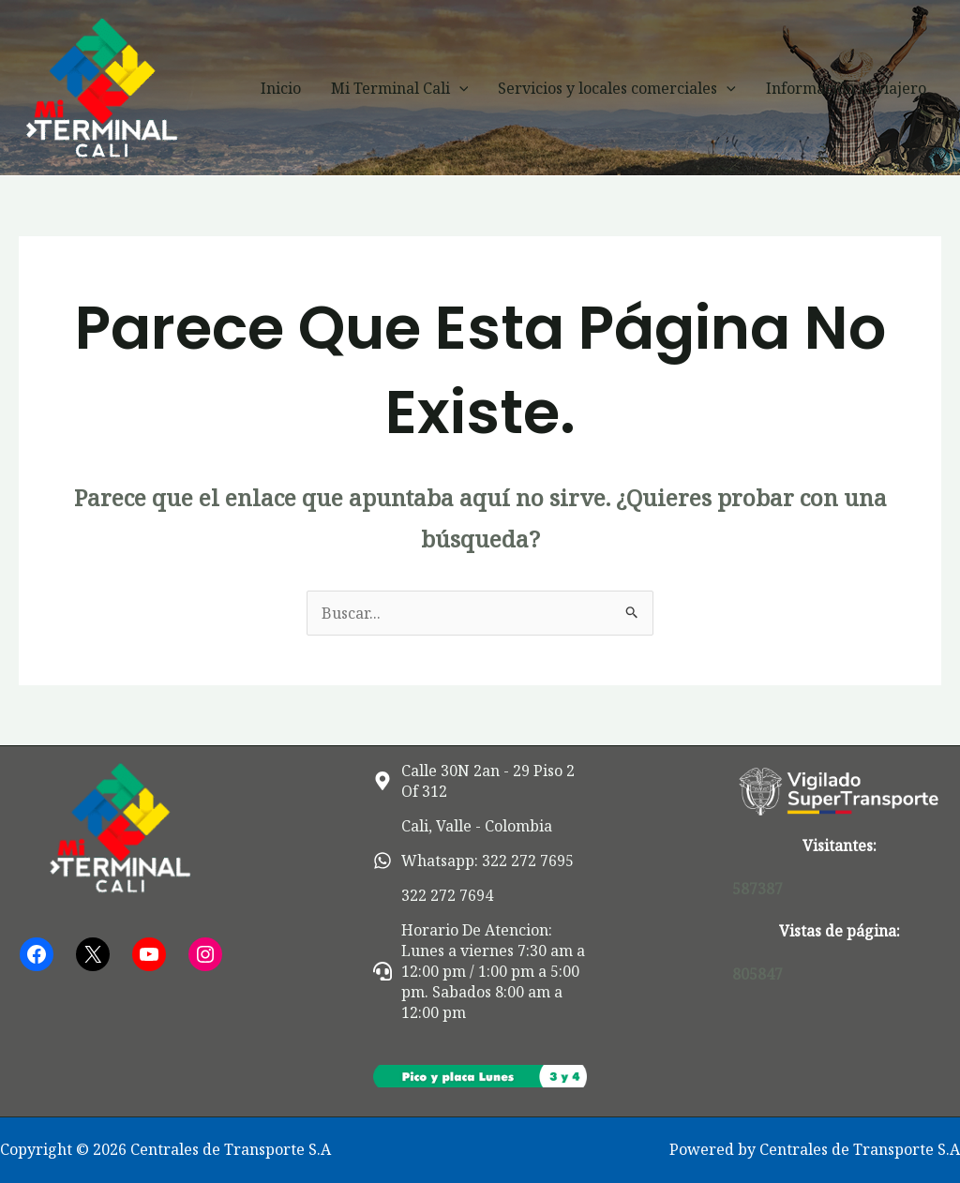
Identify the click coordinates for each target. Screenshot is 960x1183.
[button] (459, 88)
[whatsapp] (473, 860)
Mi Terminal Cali (400, 88)
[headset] (480, 971)
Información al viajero (846, 88)
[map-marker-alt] (480, 780)
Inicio (281, 88)
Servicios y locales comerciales (617, 88)
